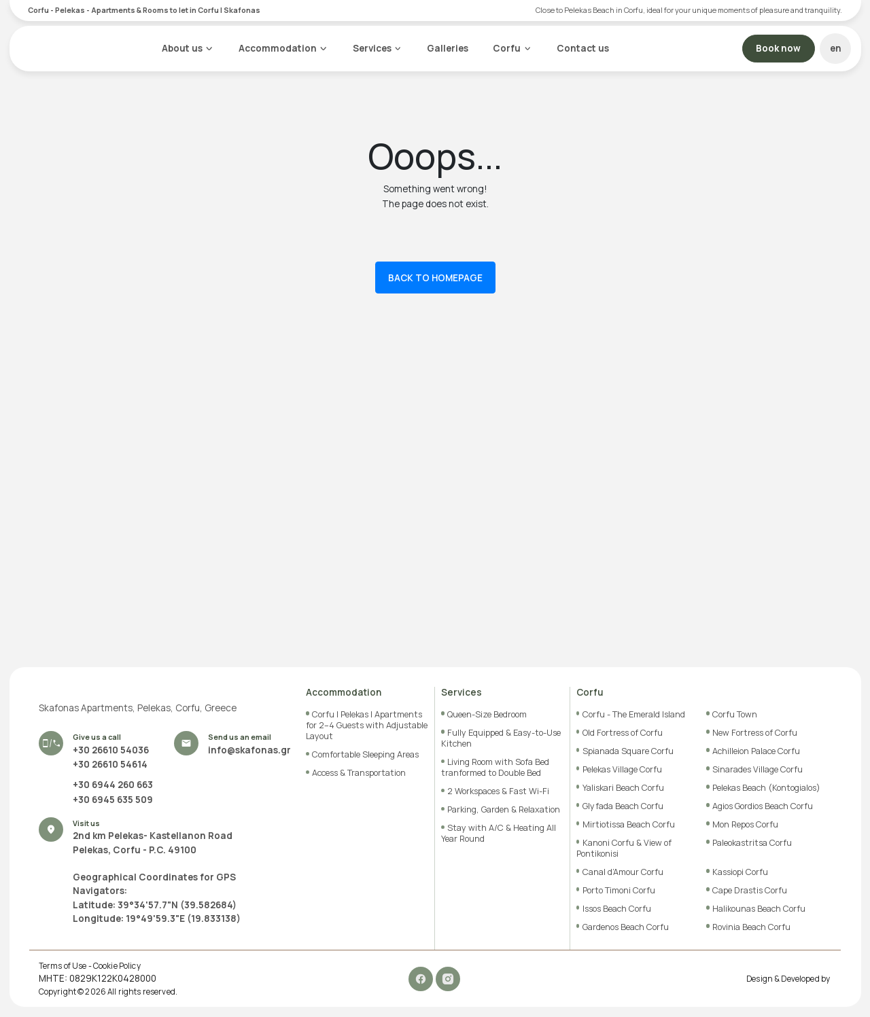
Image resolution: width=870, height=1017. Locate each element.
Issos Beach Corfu (616, 908)
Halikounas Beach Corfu (758, 908)
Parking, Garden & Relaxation (503, 809)
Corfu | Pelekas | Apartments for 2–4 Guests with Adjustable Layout (367, 725)
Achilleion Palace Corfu (756, 751)
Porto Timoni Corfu (618, 890)
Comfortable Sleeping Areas (365, 754)
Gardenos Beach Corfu (625, 927)
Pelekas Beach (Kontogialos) (766, 787)
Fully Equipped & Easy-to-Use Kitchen (501, 738)
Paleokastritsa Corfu (752, 843)
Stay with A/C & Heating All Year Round (498, 833)
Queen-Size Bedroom (487, 714)
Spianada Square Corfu (628, 751)
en (835, 48)
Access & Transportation (359, 773)
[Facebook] (422, 978)
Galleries (447, 48)
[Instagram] (449, 978)
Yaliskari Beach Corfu (623, 787)
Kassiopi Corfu (740, 872)
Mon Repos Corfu (745, 824)
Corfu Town (734, 714)
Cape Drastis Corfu (749, 890)
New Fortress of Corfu (754, 732)
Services (371, 48)
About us (182, 48)
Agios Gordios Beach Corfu (762, 806)
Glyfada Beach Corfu (622, 806)
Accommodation (277, 48)
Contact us (583, 48)
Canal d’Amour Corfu (622, 872)
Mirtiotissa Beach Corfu (628, 824)
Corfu (507, 48)
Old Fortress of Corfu (622, 732)
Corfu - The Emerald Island (633, 714)
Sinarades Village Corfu (757, 769)
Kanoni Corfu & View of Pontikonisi (624, 848)
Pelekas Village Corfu (622, 769)
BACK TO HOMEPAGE (435, 277)
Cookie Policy (117, 966)
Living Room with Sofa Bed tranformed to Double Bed (495, 767)
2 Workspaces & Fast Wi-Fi (498, 791)
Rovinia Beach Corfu (751, 927)
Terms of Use (63, 966)
